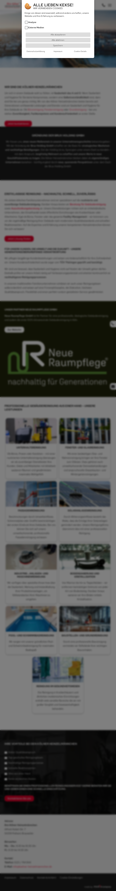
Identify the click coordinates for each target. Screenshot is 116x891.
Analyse (32, 22)
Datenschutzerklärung (36, 51)
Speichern (58, 45)
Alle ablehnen (58, 40)
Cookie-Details (80, 51)
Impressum (58, 51)
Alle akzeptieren (58, 34)
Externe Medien (36, 27)
